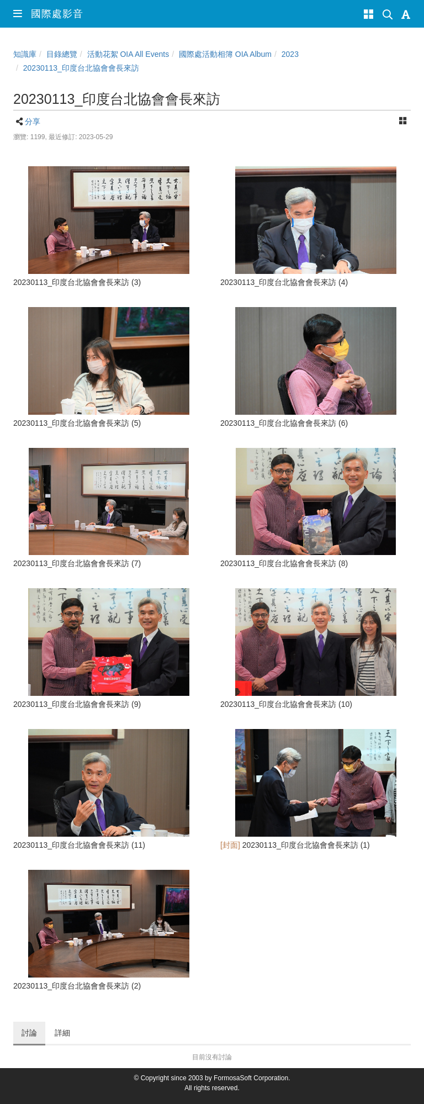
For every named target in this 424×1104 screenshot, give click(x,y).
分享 (32, 121)
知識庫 (24, 54)
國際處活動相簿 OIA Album (225, 54)
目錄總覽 (61, 54)
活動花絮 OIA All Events (128, 54)
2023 (290, 54)
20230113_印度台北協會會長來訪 (81, 68)
